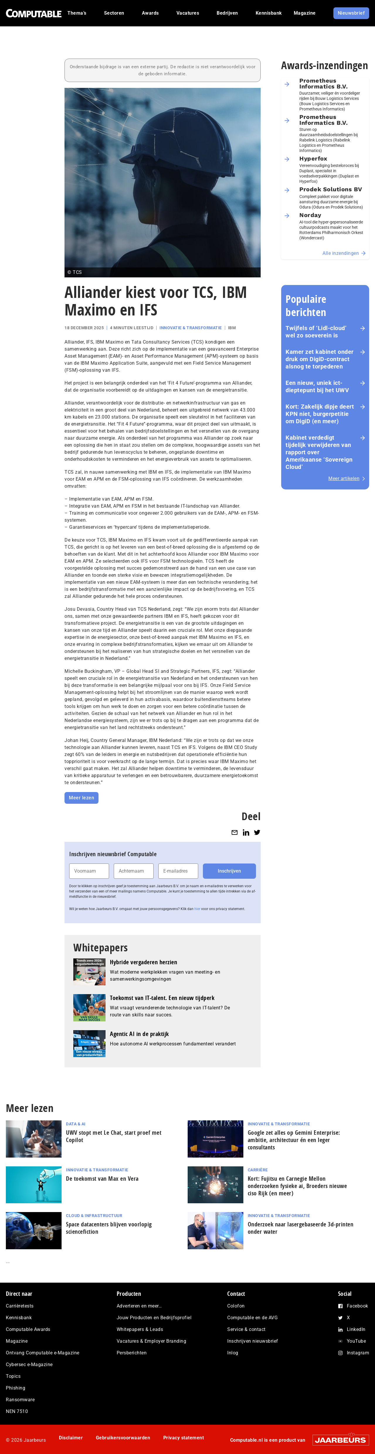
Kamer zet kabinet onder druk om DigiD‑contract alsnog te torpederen (320, 359)
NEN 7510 (17, 1411)
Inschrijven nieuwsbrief (252, 1341)
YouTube (356, 1341)
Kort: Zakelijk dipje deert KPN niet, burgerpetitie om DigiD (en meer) (320, 414)
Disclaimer (71, 1438)
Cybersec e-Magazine (29, 1364)
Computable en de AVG (252, 1317)
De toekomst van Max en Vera (102, 1178)
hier (197, 909)
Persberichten (132, 1353)
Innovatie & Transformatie (190, 327)
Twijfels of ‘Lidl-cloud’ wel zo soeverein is (316, 332)
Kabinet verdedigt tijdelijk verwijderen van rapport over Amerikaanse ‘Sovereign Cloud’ (319, 452)
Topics (13, 1376)
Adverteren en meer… (139, 1306)
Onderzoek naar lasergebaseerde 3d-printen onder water (301, 1227)
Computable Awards (28, 1329)
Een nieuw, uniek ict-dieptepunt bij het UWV (317, 386)
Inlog (232, 1353)
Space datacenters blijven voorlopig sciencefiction (109, 1227)
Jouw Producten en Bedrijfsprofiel (154, 1317)
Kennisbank (19, 1317)
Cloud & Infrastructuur (94, 1215)
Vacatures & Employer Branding (151, 1341)
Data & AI (76, 1124)
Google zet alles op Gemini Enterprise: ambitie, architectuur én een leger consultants (294, 1140)
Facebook (357, 1306)
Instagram (358, 1353)
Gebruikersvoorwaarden (123, 1438)
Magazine (17, 1341)
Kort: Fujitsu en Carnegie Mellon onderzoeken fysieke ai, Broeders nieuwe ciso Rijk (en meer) (297, 1186)
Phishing (15, 1388)
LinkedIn (356, 1329)
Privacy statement (183, 1438)
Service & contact (246, 1329)
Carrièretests (20, 1306)
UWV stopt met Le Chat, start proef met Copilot (113, 1136)
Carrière (258, 1170)
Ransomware (20, 1399)
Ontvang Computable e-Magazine (42, 1353)
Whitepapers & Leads (140, 1329)
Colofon (236, 1306)
